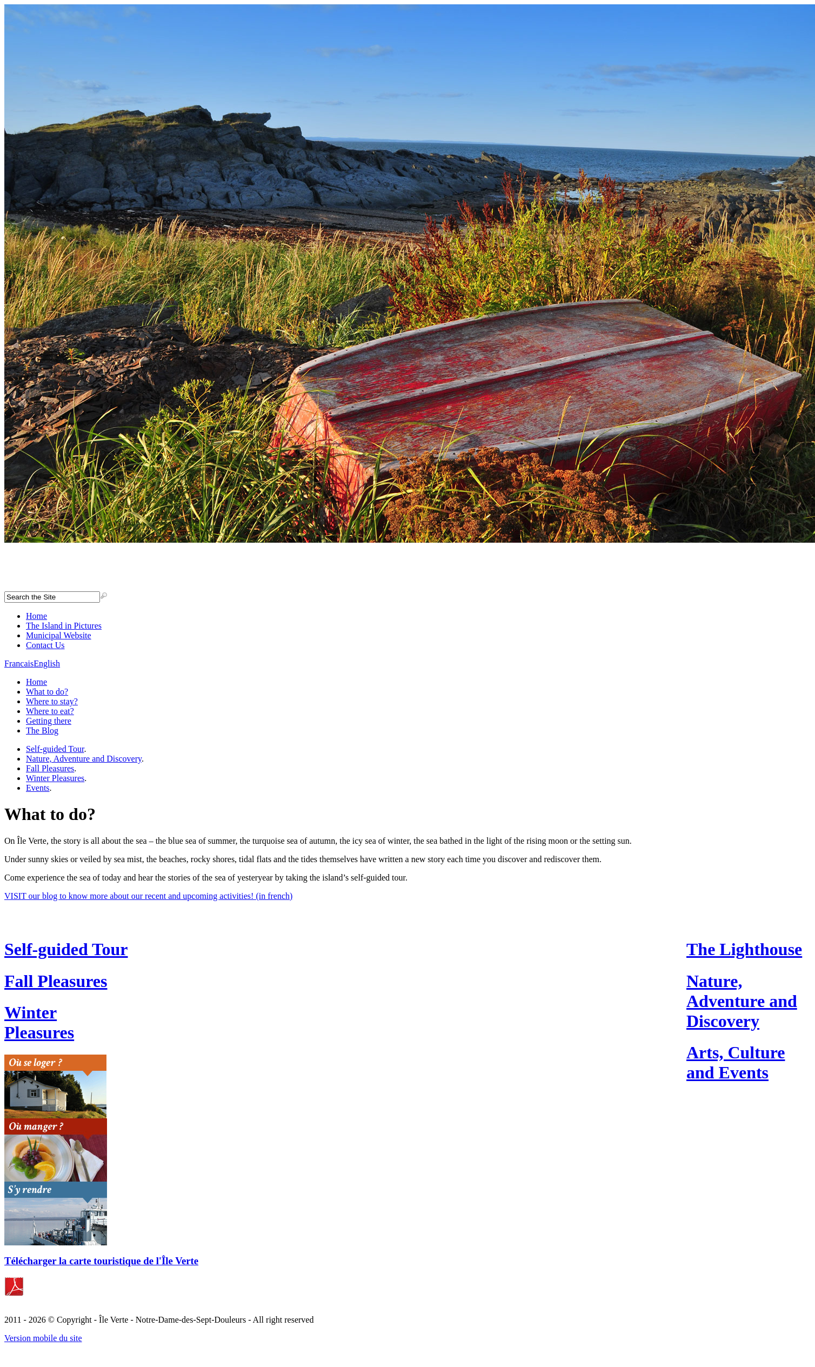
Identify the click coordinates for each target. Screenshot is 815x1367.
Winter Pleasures (55, 778)
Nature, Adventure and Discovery (84, 758)
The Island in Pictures (64, 625)
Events (38, 787)
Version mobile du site (43, 1338)
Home (36, 616)
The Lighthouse (744, 949)
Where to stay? (52, 701)
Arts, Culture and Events (735, 1062)
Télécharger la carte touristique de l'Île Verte (101, 1260)
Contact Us (45, 645)
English (47, 663)
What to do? (47, 691)
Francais (19, 663)
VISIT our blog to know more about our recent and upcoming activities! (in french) (148, 896)
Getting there (48, 720)
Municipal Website (58, 635)
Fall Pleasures (50, 768)
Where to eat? (50, 711)
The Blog (42, 730)
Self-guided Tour (55, 748)
